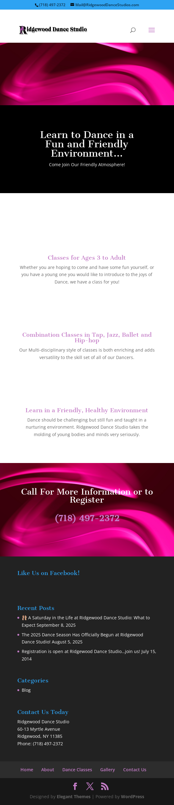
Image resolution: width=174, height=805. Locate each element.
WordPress (132, 796)
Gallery (107, 770)
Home (26, 770)
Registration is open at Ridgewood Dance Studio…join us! (81, 651)
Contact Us (134, 770)
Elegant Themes (74, 796)
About (47, 770)
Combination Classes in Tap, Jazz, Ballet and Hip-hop (87, 337)
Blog (26, 690)
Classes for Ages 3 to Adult (87, 257)
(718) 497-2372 (86, 518)
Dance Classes (77, 770)
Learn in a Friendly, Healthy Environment (86, 410)
